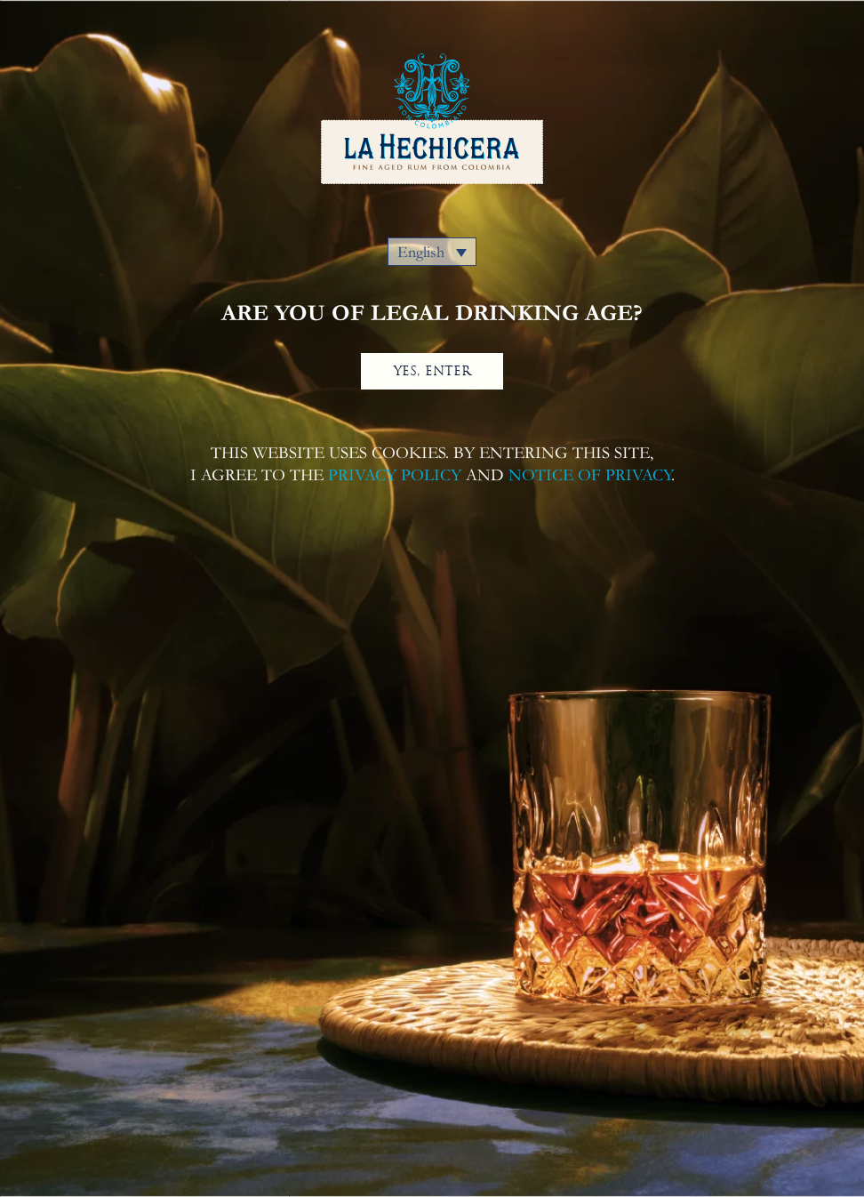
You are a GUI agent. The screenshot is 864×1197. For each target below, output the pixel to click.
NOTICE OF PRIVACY (589, 475)
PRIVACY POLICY (394, 475)
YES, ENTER (432, 371)
